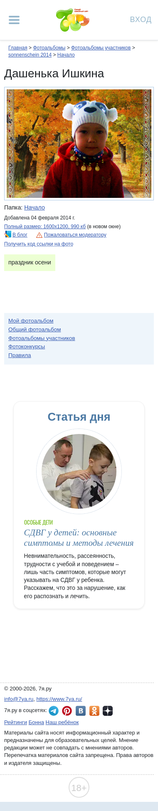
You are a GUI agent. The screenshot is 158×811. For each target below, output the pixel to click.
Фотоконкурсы (26, 346)
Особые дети (38, 522)
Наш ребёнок (62, 722)
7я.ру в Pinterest (67, 711)
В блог (19, 235)
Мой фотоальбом (31, 321)
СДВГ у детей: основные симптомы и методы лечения (79, 538)
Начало (66, 55)
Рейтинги (15, 722)
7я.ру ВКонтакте (81, 711)
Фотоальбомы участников (101, 48)
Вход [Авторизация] (141, 19)
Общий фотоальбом (34, 329)
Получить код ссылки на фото (38, 244)
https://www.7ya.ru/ (59, 699)
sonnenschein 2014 (30, 55)
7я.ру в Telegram (54, 711)
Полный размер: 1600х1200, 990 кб (45, 226)
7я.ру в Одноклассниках (94, 711)
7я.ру (108, 711)
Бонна (36, 722)
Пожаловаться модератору (75, 235)
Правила (19, 355)
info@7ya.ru (18, 699)
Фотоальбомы (49, 48)
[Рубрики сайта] (14, 20)
